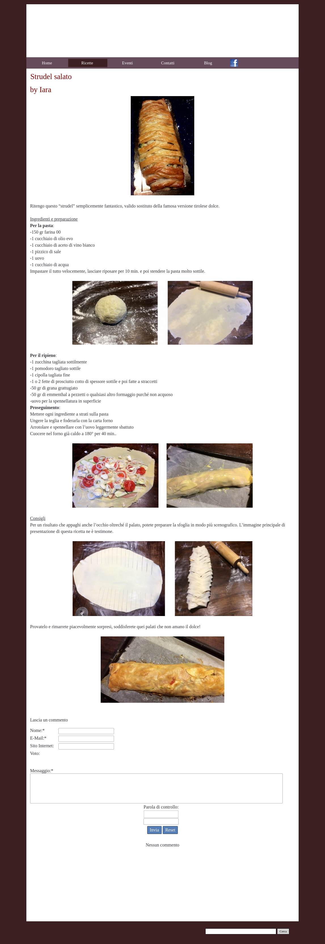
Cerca (283, 931)
